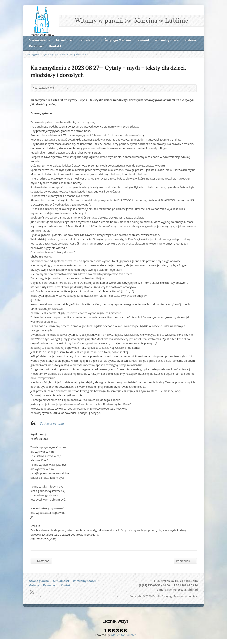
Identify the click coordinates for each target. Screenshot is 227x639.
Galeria (190, 40)
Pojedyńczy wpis (80, 54)
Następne (41, 561)
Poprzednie (185, 561)
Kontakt (55, 46)
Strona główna (40, 40)
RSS (32, 592)
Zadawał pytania (52, 423)
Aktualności (64, 40)
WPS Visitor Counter (123, 635)
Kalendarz (36, 46)
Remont (143, 40)
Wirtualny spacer (167, 40)
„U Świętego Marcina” (116, 40)
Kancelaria (87, 40)
